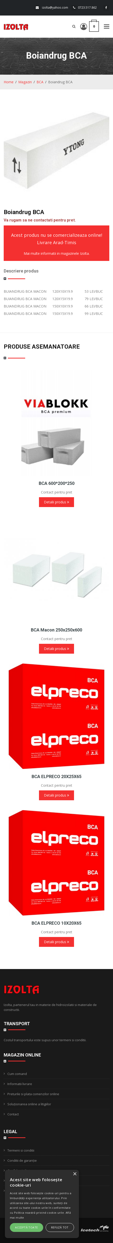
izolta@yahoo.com (55, 7)
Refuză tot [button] (60, 1227)
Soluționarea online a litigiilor (29, 1104)
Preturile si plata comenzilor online (33, 1094)
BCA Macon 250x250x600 (56, 629)
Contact (13, 1114)
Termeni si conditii (20, 1150)
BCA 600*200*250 (57, 483)
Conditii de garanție (22, 1160)
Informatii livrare (19, 1084)
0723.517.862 (87, 7)
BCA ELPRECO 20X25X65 (56, 776)
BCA (40, 82)
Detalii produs (56, 502)
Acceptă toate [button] (26, 1227)
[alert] (42, 1204)
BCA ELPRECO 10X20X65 (56, 923)
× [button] (74, 1174)
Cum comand (17, 1074)
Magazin (25, 82)
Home (9, 82)
